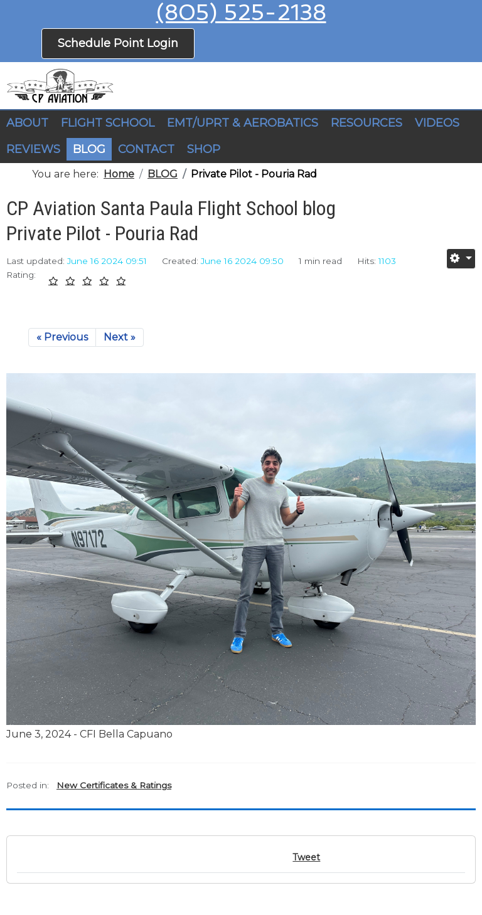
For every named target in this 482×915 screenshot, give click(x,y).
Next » (120, 337)
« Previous (62, 337)
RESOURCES (366, 123)
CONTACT (146, 149)
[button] (108, 123)
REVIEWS (33, 149)
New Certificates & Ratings (113, 785)
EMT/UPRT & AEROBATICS (242, 123)
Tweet (306, 857)
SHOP (203, 149)
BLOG (89, 149)
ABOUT (27, 123)
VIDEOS (437, 123)
